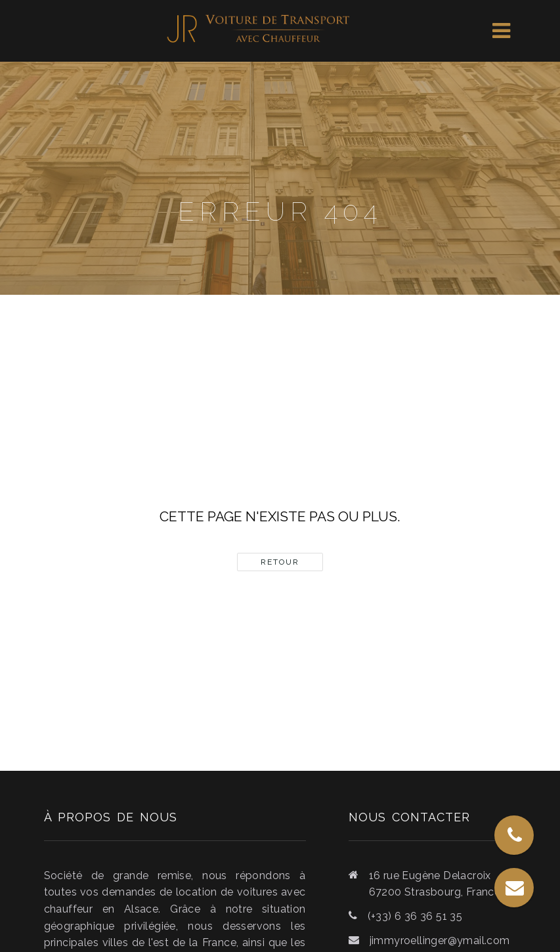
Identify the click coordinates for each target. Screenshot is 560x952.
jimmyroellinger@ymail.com (440, 940)
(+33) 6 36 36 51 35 (415, 916)
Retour (280, 562)
